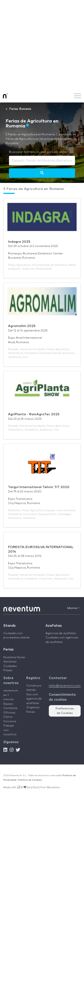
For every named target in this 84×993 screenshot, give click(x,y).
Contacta (10, 708)
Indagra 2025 (19, 241)
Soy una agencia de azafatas (34, 699)
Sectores (9, 661)
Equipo (8, 703)
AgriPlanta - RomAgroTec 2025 (33, 414)
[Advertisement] (42, 44)
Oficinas (9, 712)
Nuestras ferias (14, 657)
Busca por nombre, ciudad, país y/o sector (38, 152)
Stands (9, 625)
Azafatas (53, 625)
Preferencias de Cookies (65, 711)
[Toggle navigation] (77, 95)
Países (7, 670)
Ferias (8, 649)
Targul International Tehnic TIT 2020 (38, 487)
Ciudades (10, 666)
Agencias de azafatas (60, 633)
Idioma (73, 608)
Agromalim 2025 (21, 326)
